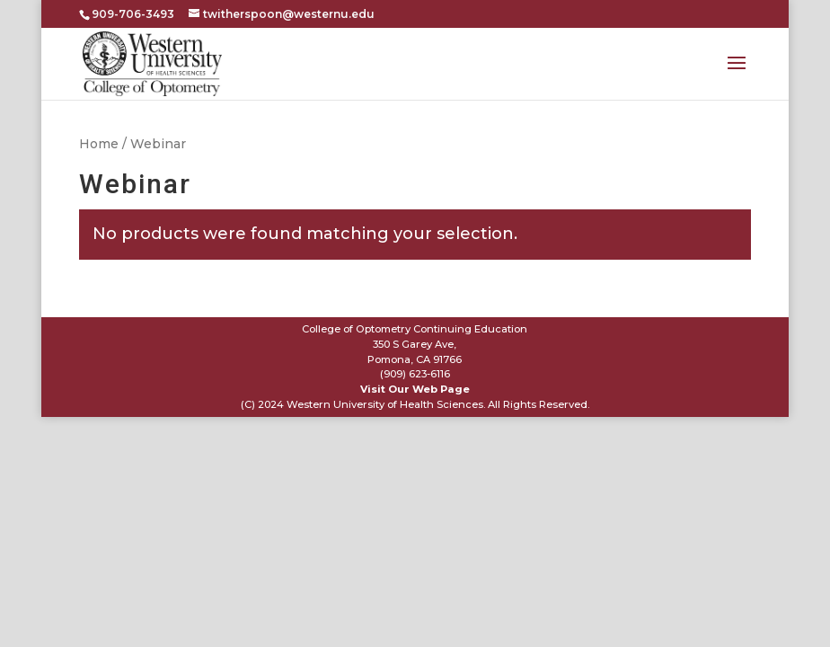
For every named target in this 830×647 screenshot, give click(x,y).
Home (99, 144)
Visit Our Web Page (415, 389)
